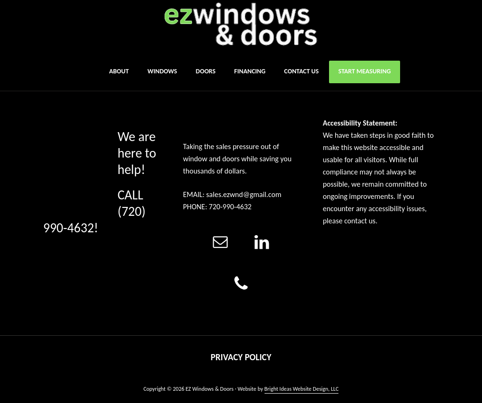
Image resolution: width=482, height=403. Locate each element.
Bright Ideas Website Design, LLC (302, 389)
